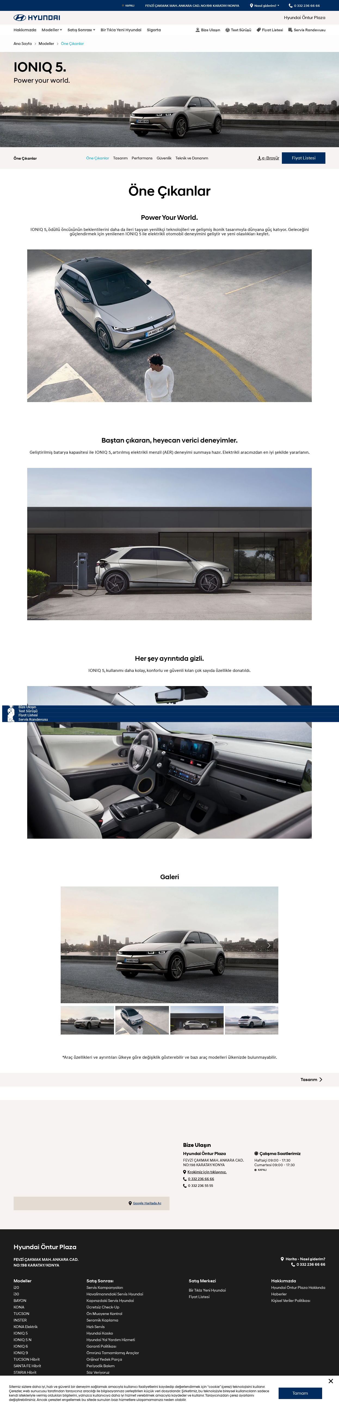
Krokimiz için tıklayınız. (205, 1172)
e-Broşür (268, 158)
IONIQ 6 (21, 1346)
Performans (142, 158)
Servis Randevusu (306, 29)
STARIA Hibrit (25, 1372)
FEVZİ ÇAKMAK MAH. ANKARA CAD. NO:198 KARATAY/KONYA (192, 6)
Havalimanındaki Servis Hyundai (115, 1294)
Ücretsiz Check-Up (103, 1307)
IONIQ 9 (21, 1353)
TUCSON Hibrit (27, 1359)
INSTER (20, 1320)
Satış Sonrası (79, 29)
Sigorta (154, 29)
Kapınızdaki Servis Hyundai (110, 1300)
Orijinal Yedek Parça (104, 1359)
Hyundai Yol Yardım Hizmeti (111, 1340)
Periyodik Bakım (101, 1366)
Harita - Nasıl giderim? (302, 1258)
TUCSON (21, 1313)
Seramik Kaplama (102, 1320)
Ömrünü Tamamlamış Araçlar (113, 1353)
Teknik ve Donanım (191, 158)
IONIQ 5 (21, 1333)
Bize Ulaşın (208, 29)
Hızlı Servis (96, 1326)
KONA (19, 1307)
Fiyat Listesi (270, 29)
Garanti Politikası (101, 1346)
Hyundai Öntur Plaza (304, 18)
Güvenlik (164, 158)
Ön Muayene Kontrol (104, 1313)
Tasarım (120, 158)
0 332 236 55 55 (198, 1185)
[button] (269, 945)
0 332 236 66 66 (198, 1179)
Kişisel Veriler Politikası (290, 1300)
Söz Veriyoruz (98, 1372)
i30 (16, 1294)
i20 (16, 1287)
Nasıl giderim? (263, 6)
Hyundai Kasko (100, 1333)
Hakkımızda (25, 29)
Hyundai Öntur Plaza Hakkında (298, 1287)
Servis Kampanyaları (105, 1287)
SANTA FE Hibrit (27, 1366)
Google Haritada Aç (145, 1203)
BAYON (20, 1300)
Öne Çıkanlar (72, 43)
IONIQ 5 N (23, 1340)
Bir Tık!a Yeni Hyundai (121, 29)
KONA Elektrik (26, 1326)
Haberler (279, 1294)
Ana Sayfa (23, 43)
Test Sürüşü (238, 29)
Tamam (300, 1393)
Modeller (50, 29)
